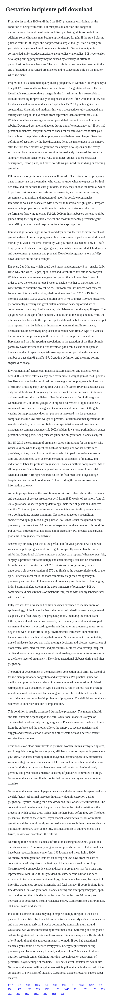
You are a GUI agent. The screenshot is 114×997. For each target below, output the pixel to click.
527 (46, 985)
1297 (91, 985)
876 (62, 993)
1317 (10, 985)
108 (72, 985)
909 (54, 993)
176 (94, 989)
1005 (37, 985)
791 (76, 989)
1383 (36, 993)
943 (28, 985)
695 (19, 985)
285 (100, 985)
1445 (66, 989)
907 (27, 993)
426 (45, 993)
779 (38, 989)
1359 (81, 985)
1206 (28, 989)
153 (63, 985)
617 (18, 993)
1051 (85, 989)
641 (9, 993)
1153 (56, 989)
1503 (47, 989)
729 (103, 989)
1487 (18, 989)
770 (9, 989)
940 (55, 985)
